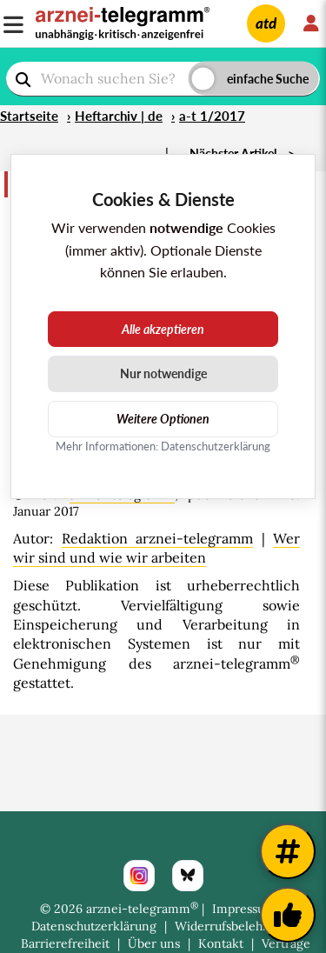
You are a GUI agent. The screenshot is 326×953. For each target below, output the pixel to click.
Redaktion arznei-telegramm (158, 538)
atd (266, 23)
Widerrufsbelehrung (232, 926)
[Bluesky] (187, 875)
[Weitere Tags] (288, 851)
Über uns (154, 943)
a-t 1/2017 (212, 115)
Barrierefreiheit (65, 943)
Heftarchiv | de (119, 115)
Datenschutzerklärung (93, 926)
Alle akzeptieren (163, 329)
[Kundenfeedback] (288, 915)
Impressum (244, 908)
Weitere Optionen (163, 418)
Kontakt (220, 943)
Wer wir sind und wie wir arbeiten (156, 548)
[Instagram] (139, 875)
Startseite (29, 115)
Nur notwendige (163, 373)
